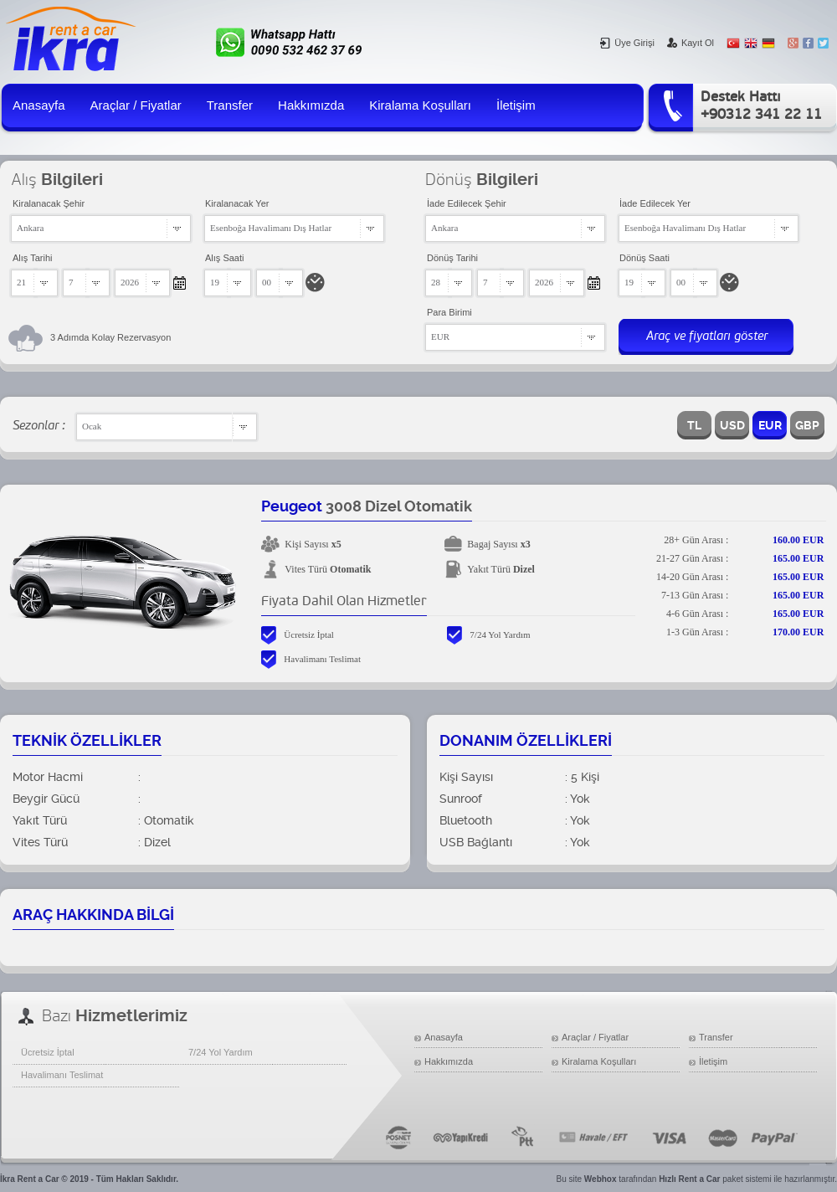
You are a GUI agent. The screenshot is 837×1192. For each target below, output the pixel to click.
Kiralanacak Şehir (49, 203)
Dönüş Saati (644, 258)
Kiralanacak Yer (237, 203)
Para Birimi (449, 312)
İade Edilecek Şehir (466, 203)
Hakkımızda (311, 105)
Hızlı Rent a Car (689, 1179)
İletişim (516, 105)
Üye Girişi (627, 43)
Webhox (600, 1179)
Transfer (230, 105)
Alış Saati (224, 258)
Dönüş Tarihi (452, 258)
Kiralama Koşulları (420, 105)
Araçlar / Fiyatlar (136, 105)
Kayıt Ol (690, 43)
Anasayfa (39, 105)
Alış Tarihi (32, 258)
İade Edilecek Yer (655, 203)
